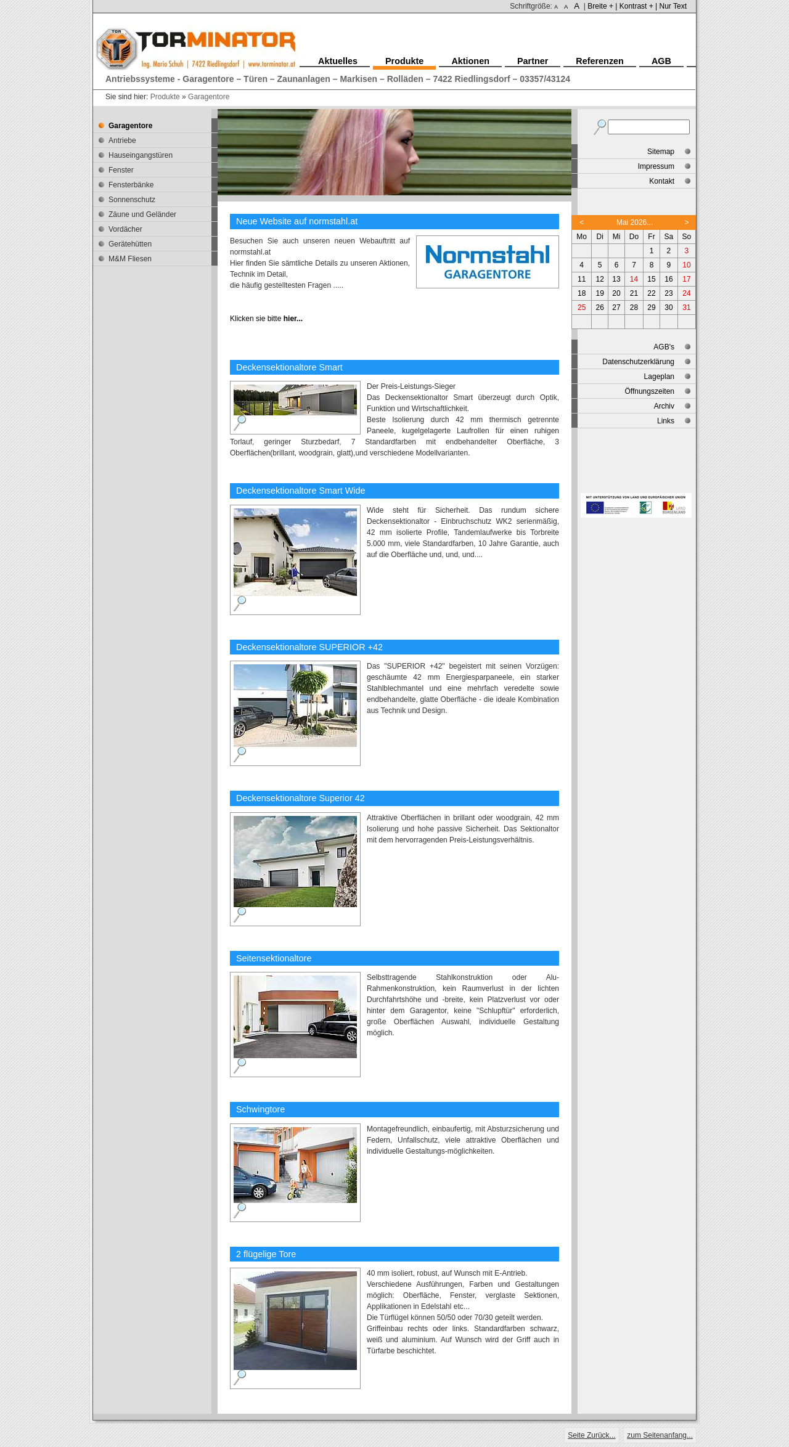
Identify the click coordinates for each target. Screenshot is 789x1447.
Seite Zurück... (591, 1435)
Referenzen (600, 61)
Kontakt (661, 181)
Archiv (664, 406)
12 (600, 279)
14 (634, 279)
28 (634, 307)
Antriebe (122, 140)
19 (600, 293)
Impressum (656, 166)
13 (616, 279)
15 (651, 279)
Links (665, 421)
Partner (532, 61)
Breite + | (602, 6)
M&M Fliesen (130, 259)
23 (668, 293)
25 (582, 307)
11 (582, 279)
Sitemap (660, 151)
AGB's (663, 347)
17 (686, 279)
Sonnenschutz (131, 199)
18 (582, 293)
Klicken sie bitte (266, 318)
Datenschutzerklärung (638, 361)
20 (616, 293)
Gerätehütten (130, 244)
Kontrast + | (638, 6)
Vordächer (125, 229)
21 (634, 293)
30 (668, 307)
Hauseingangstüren (140, 155)
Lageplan (659, 376)
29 (651, 307)
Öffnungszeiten (649, 391)
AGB (661, 61)
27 (616, 307)
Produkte (165, 96)
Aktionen (470, 61)
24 (686, 293)
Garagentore (208, 96)
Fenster (121, 170)
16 (668, 279)
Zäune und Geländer (142, 214)
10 (686, 265)
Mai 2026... (634, 222)
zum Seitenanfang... (660, 1435)
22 (651, 293)
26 (600, 307)
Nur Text (673, 6)
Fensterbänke (130, 185)
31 (686, 307)
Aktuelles (338, 61)
